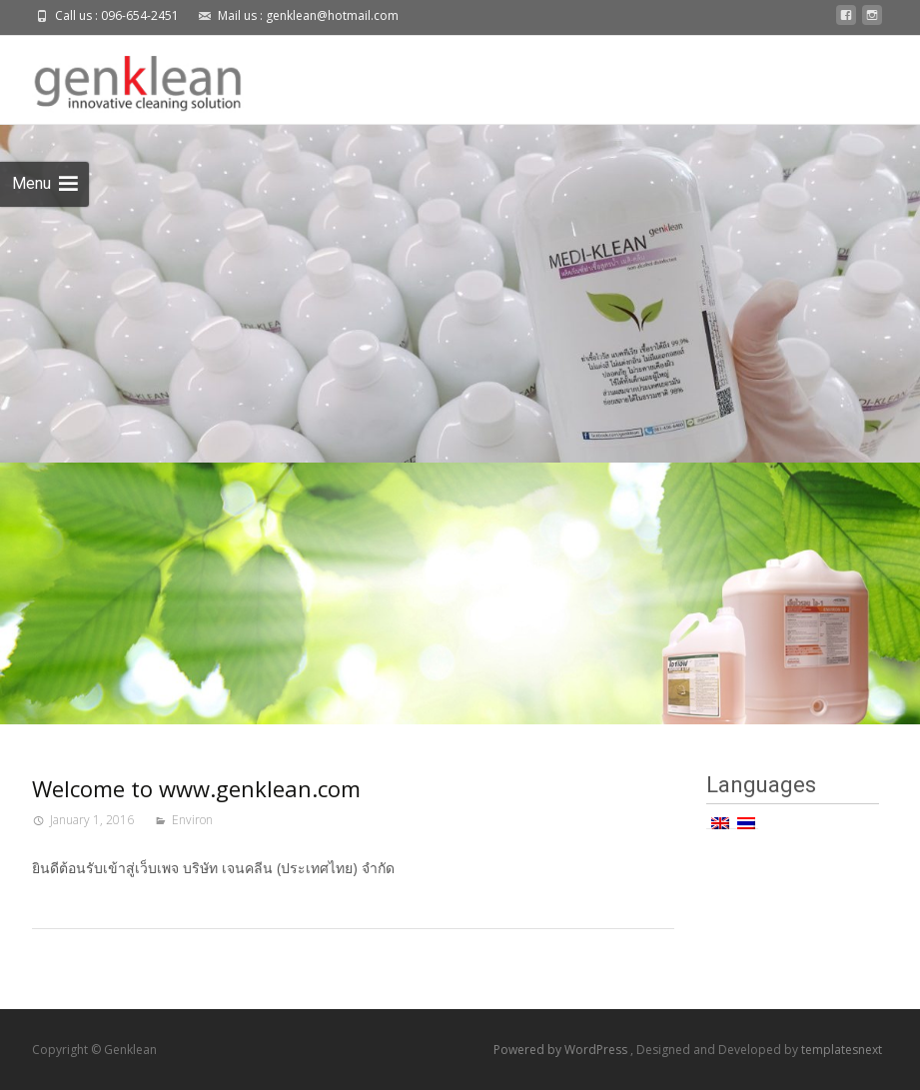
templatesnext (841, 1049)
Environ (192, 819)
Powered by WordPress (561, 1049)
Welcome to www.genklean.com (196, 788)
